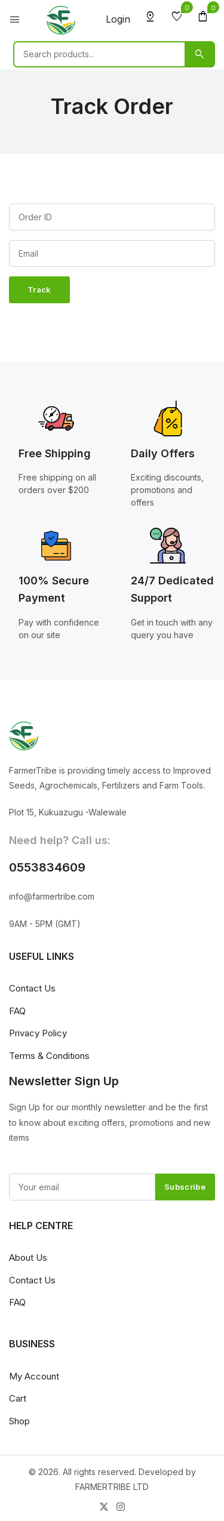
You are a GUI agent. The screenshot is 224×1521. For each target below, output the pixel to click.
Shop (19, 1421)
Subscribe (184, 1186)
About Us (28, 1257)
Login (118, 19)
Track (39, 289)
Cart (17, 1398)
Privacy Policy (38, 1033)
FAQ (17, 1011)
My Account (34, 1376)
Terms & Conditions (49, 1055)
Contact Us (32, 988)
